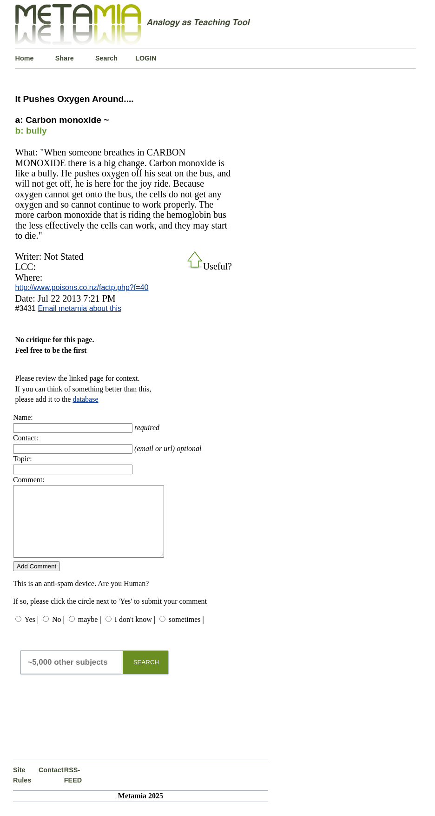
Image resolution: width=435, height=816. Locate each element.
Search (106, 58)
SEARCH (146, 676)
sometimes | (186, 633)
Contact (51, 784)
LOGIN (146, 58)
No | (58, 633)
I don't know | (135, 633)
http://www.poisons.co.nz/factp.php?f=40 (81, 287)
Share (64, 58)
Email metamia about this (79, 308)
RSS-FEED (73, 789)
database (85, 399)
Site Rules (22, 789)
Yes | (31, 633)
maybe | (89, 633)
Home (24, 58)
